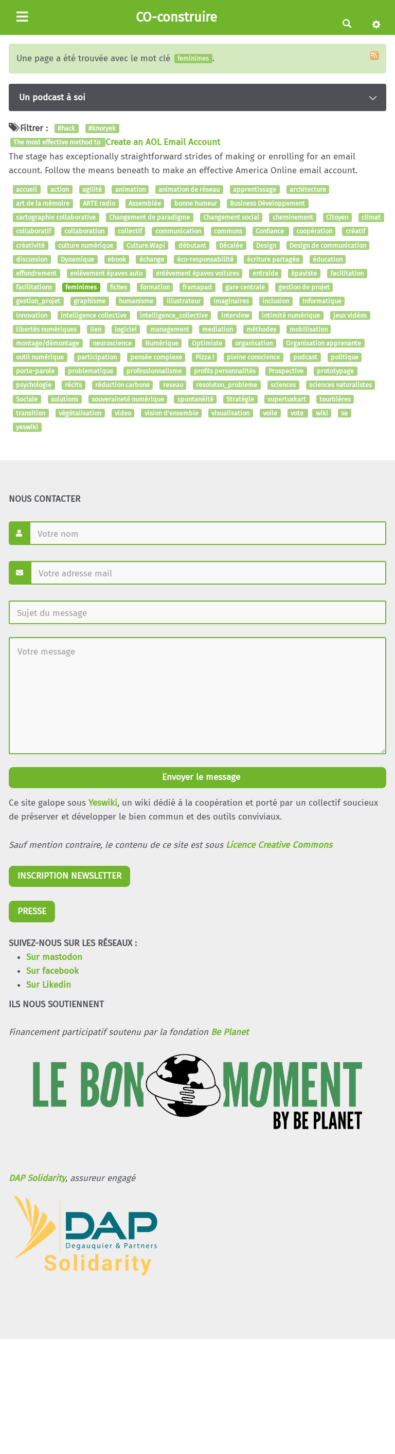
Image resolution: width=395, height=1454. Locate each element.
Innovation (31, 315)
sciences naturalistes (340, 385)
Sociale (27, 399)
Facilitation (347, 273)
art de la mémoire (42, 203)
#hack (66, 128)
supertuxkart (286, 399)
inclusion (275, 301)
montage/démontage (47, 343)
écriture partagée (273, 259)
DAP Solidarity (37, 1178)
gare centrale (245, 287)
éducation (328, 259)
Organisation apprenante (323, 343)
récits (73, 385)
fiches (118, 287)
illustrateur (184, 301)
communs (228, 231)
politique (344, 357)
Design (266, 245)
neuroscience (112, 343)
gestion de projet (304, 287)
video (123, 413)
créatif (355, 231)
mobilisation (309, 329)
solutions (64, 399)
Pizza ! (204, 357)
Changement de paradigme (149, 217)
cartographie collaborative (56, 217)
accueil (26, 189)
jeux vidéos (350, 315)
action (59, 189)
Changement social (231, 217)
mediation (217, 329)
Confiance (270, 231)
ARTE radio (99, 203)
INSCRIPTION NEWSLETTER (69, 875)
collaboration (84, 231)
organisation (254, 343)
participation (97, 357)
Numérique (161, 343)
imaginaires (231, 301)
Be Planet (229, 1032)
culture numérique (85, 245)
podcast (305, 357)
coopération (314, 231)
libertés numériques (46, 329)
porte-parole (35, 371)
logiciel (126, 329)
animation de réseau (189, 189)
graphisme (89, 301)
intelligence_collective (174, 315)
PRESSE (31, 911)
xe (344, 413)
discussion (31, 259)
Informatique (322, 301)
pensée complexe (156, 357)
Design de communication (328, 245)
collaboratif (33, 231)
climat (371, 217)
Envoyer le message (199, 777)
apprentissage (254, 189)
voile (270, 413)
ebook (116, 259)
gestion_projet (38, 301)
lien (95, 329)
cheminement (293, 217)
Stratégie (240, 399)
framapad (197, 287)
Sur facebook (52, 971)
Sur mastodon (54, 957)
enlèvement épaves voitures (197, 273)
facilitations (34, 287)
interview (235, 315)
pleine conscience (253, 357)
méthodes (261, 329)
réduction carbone (122, 385)
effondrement (36, 273)
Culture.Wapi (146, 245)
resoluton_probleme (226, 385)
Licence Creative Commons (279, 845)
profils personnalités (225, 371)
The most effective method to (57, 143)
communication (178, 231)
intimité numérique (291, 315)
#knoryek (102, 128)
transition (30, 413)
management (169, 329)
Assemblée (145, 203)
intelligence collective (94, 315)
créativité (30, 245)
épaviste (304, 273)
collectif (130, 231)
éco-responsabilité (205, 259)
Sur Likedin (48, 984)
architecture (308, 189)
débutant (192, 245)
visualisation (230, 413)
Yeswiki (102, 802)
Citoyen (337, 217)
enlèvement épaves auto (106, 273)
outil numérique (40, 357)
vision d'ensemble (172, 413)
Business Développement (267, 203)
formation (155, 287)
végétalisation (80, 413)
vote (298, 413)
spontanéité (195, 399)
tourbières (335, 399)
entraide (265, 273)
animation (130, 189)
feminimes (81, 287)
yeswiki (27, 427)
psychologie (33, 385)
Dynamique (77, 259)
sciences (283, 385)
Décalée (231, 245)
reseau (173, 385)
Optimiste (207, 343)
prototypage (335, 371)
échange (151, 259)
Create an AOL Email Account (162, 142)
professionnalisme (155, 371)
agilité (92, 189)
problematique (90, 371)
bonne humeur (195, 203)
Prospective (285, 371)
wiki (322, 413)
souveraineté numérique (128, 399)
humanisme (136, 301)
